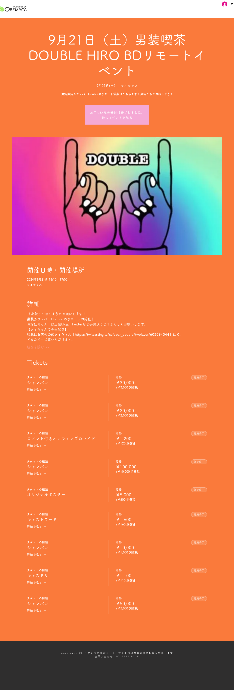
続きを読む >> (38, 347)
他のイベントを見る (117, 117)
